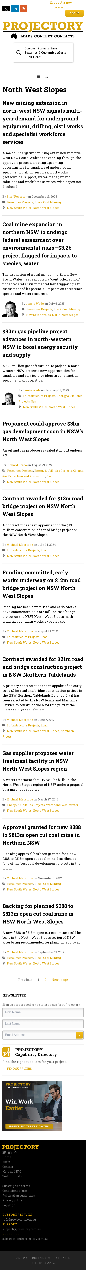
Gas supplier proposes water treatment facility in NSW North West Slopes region (38, 761)
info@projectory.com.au (19, 1219)
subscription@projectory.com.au (25, 1239)
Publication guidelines (18, 1195)
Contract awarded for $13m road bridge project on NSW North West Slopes (42, 506)
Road (44, 550)
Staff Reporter (17, 196)
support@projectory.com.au (21, 1229)
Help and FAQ (11, 1171)
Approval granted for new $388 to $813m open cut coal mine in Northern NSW (41, 835)
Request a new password (61, 4)
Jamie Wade (35, 303)
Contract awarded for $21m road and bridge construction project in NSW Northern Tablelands (42, 667)
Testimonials (12, 1176)
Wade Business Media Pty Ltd (46, 1258)
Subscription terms (16, 1186)
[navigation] (43, 1152)
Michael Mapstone (20, 545)
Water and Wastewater (62, 805)
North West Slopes (46, 208)
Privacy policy (12, 1200)
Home (6, 1157)
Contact (7, 1167)
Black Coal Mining (47, 202)
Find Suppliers (17, 1069)
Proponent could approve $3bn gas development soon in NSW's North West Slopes (42, 431)
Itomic (49, 1263)
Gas (33, 401)
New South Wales (19, 208)
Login (74, 13)
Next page (60, 980)
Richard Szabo (17, 465)
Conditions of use (14, 1191)
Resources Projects (20, 202)
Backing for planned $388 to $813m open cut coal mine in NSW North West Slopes (38, 913)
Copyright (9, 1205)
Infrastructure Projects (39, 396)
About (6, 1162)
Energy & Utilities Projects (53, 471)
